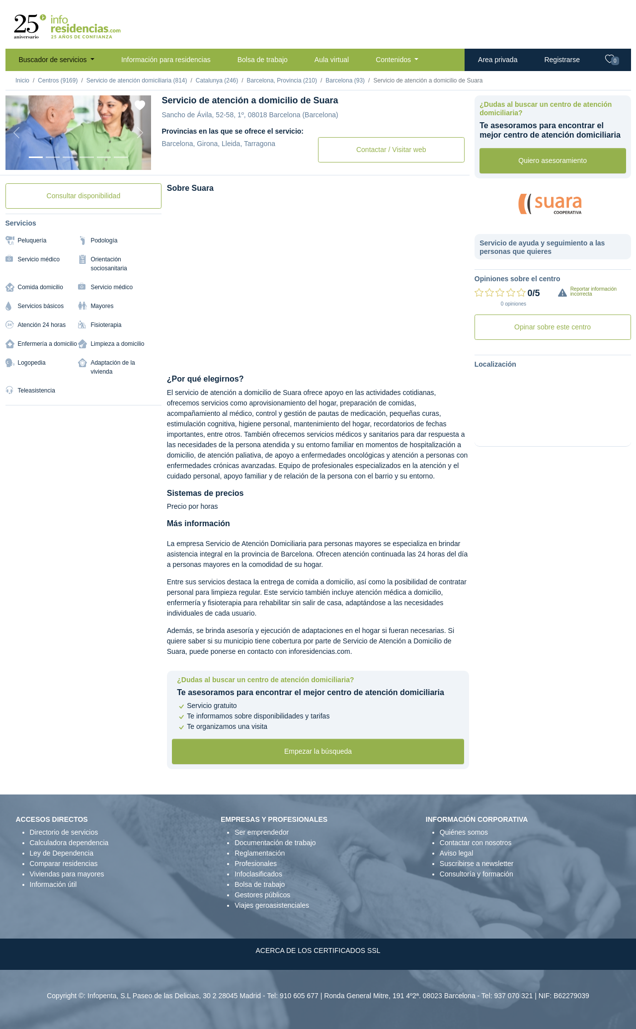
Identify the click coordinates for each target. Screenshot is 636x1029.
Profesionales (256, 864)
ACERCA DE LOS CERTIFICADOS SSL (317, 950)
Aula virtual (332, 60)
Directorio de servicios (64, 832)
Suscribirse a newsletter (477, 864)
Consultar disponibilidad (84, 196)
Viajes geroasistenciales (272, 905)
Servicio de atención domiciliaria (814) (136, 80)
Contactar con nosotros (476, 843)
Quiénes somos (464, 832)
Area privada (497, 60)
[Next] (140, 132)
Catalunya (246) (217, 80)
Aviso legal (456, 853)
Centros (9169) (58, 80)
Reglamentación (260, 853)
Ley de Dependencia (61, 853)
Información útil (53, 884)
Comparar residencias (64, 864)
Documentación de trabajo (275, 843)
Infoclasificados (258, 874)
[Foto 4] (86, 157)
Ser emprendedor (262, 832)
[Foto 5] (104, 157)
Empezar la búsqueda (318, 751)
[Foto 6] (121, 157)
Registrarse (562, 60)
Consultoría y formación (476, 874)
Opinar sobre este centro (552, 327)
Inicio (22, 80)
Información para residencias (166, 60)
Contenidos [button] (394, 60)
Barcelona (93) (345, 80)
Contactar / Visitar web (391, 150)
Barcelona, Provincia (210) (282, 80)
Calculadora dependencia (69, 843)
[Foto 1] (36, 157)
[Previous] (16, 132)
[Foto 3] (70, 157)
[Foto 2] (53, 157)
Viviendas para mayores (67, 874)
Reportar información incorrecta (593, 291)
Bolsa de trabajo (263, 60)
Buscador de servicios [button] (54, 60)
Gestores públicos (262, 895)
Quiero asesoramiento (552, 160)
